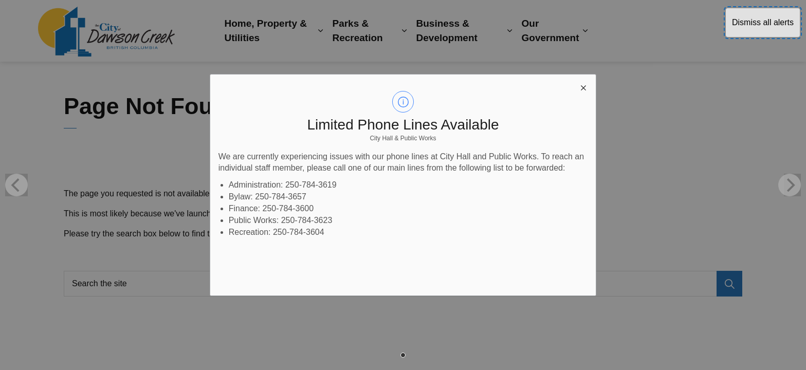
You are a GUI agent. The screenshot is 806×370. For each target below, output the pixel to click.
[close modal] (583, 87)
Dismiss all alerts (763, 22)
